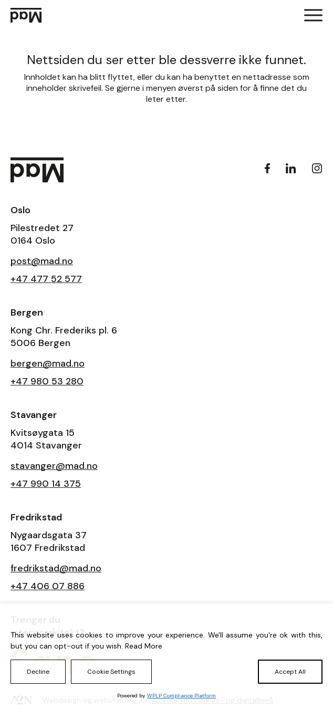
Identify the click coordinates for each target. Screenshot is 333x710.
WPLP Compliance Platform (181, 695)
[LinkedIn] (291, 168)
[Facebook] (267, 168)
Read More (143, 646)
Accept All (290, 671)
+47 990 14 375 (46, 483)
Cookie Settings (111, 671)
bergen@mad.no (48, 363)
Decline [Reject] (38, 671)
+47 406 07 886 (48, 586)
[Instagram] (317, 168)
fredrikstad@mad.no (56, 568)
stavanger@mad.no (54, 466)
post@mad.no (42, 261)
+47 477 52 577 (46, 279)
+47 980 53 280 (47, 381)
